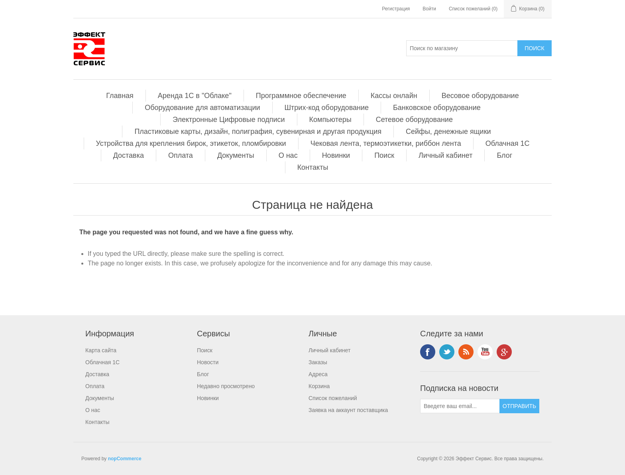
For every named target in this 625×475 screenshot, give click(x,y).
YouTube (485, 351)
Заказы (318, 362)
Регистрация (396, 9)
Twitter (446, 351)
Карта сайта (100, 350)
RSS (466, 351)
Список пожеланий (333, 398)
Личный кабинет (445, 155)
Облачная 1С (507, 143)
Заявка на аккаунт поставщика (348, 410)
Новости (207, 362)
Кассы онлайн (394, 96)
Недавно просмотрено (226, 386)
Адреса (318, 374)
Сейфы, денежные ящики (448, 131)
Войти (429, 9)
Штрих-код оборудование (327, 108)
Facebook (427, 351)
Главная (120, 96)
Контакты (312, 167)
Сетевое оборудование (414, 120)
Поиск (384, 155)
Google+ (504, 351)
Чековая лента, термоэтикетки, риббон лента (386, 143)
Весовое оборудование (480, 96)
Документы (235, 155)
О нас (288, 155)
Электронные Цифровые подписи (229, 120)
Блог (504, 155)
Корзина (319, 386)
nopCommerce (125, 458)
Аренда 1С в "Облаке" (195, 96)
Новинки (336, 155)
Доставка (128, 155)
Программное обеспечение (301, 96)
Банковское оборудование (437, 108)
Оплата (180, 155)
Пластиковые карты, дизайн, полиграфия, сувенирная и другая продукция (257, 131)
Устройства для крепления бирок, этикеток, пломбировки (191, 143)
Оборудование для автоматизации (202, 108)
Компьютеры (330, 120)
